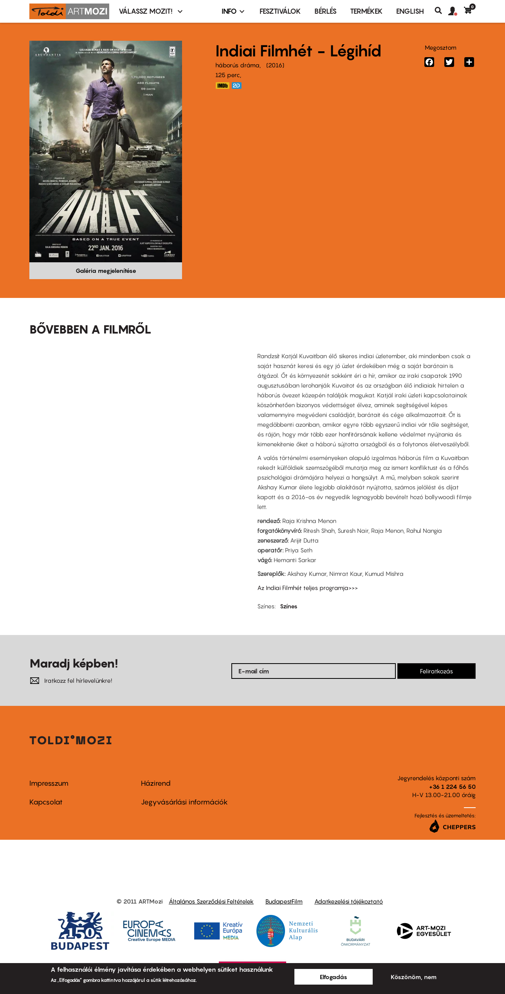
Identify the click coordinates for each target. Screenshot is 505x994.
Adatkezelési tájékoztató (348, 901)
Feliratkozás (436, 671)
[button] (456, 11)
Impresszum (49, 783)
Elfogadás (333, 976)
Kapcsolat (46, 802)
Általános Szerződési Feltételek (211, 901)
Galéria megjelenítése (106, 270)
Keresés (441, 10)
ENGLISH (410, 11)
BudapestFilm (284, 901)
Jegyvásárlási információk (184, 802)
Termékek (366, 11)
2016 (275, 65)
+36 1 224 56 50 (452, 786)
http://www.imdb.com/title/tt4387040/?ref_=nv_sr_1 (222, 85)
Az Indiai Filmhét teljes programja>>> (307, 587)
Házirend (156, 783)
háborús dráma (237, 65)
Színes (289, 606)
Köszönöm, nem (413, 976)
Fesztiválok (280, 11)
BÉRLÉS (325, 11)
